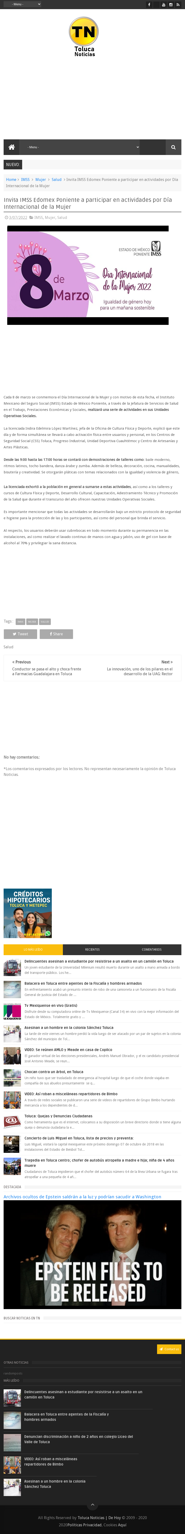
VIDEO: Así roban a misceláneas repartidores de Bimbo (71, 1094)
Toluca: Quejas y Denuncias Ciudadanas (58, 1116)
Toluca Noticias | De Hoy (99, 1517)
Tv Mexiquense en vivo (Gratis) (51, 1005)
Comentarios (152, 949)
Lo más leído (33, 949)
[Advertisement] (45, 98)
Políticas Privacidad (84, 1525)
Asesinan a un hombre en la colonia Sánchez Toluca (69, 1028)
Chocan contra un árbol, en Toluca (54, 1072)
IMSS (25, 179)
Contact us (169, 1349)
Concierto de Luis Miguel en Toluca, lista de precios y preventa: (79, 1138)
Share (56, 634)
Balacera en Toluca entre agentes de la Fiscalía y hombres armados (83, 983)
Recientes (92, 949)
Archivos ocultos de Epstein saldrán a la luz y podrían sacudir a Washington (82, 1196)
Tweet (20, 634)
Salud (57, 179)
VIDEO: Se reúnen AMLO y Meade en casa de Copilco (68, 1050)
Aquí (122, 1525)
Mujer (40, 179)
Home (11, 179)
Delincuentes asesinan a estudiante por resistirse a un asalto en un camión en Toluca (99, 961)
